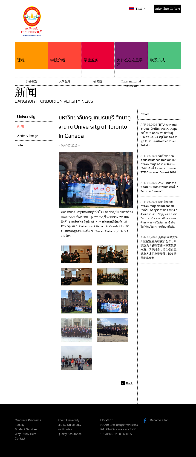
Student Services (26, 429)
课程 (31, 52)
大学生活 (65, 81)
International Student (131, 84)
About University (68, 420)
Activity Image (27, 136)
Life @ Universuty (69, 424)
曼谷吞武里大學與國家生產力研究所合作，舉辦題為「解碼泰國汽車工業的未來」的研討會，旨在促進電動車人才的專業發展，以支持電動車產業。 (159, 248)
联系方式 (164, 52)
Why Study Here (26, 434)
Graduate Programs (28, 420)
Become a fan (159, 420)
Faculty (19, 424)
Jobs (20, 145)
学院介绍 (64, 52)
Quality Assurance (70, 434)
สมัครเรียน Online (167, 8)
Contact (20, 438)
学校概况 (31, 81)
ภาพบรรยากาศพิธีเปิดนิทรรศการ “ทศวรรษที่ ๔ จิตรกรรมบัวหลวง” (159, 187)
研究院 (97, 81)
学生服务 (97, 52)
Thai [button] (140, 8)
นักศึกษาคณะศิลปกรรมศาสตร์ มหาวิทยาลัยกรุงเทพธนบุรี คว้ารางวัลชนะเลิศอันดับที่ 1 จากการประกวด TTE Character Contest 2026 (158, 164)
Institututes (65, 429)
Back (129, 383)
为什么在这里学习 (131, 54)
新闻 (20, 126)
